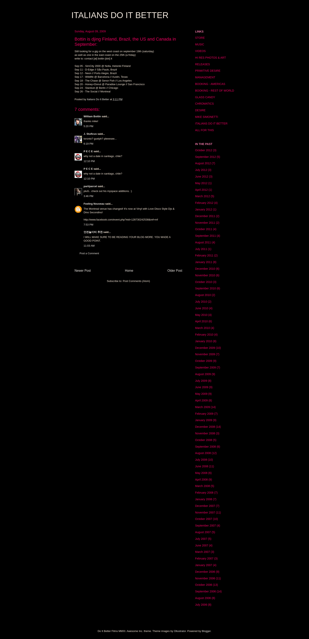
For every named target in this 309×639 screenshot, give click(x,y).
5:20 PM (88, 126)
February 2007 (204, 558)
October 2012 (203, 150)
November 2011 (205, 222)
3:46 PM (88, 196)
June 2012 (201, 176)
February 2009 (204, 413)
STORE (200, 37)
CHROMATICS (204, 103)
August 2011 (203, 242)
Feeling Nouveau (94, 203)
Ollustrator (180, 631)
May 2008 (201, 473)
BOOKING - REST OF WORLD (214, 90)
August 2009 (203, 374)
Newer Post (83, 270)
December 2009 (205, 347)
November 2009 (205, 354)
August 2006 (203, 598)
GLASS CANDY (205, 97)
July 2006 (201, 604)
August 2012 (203, 163)
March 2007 (202, 551)
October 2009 (203, 360)
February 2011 (204, 255)
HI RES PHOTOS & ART (210, 57)
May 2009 (201, 393)
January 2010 (203, 341)
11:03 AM (89, 245)
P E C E (88, 151)
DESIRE (200, 110)
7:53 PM (88, 224)
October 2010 (203, 282)
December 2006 (205, 571)
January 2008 (203, 499)
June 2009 (201, 387)
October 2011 (203, 229)
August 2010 (203, 295)
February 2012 (204, 202)
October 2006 (203, 584)
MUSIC (199, 44)
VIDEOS (200, 51)
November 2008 (205, 433)
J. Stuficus (90, 133)
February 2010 (204, 334)
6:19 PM (88, 143)
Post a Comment (89, 253)
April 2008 (201, 479)
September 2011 (205, 235)
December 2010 (205, 268)
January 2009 (203, 420)
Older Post (174, 270)
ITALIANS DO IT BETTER (120, 15)
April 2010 (201, 321)
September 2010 (205, 288)
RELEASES (202, 64)
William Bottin (92, 116)
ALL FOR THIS (204, 130)
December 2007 (205, 505)
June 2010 (201, 308)
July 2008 (201, 459)
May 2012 (201, 183)
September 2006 (205, 591)
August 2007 (203, 532)
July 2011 (201, 249)
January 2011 (203, 262)
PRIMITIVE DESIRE (207, 70)
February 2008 (204, 492)
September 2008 (205, 446)
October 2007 (203, 519)
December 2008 (205, 426)
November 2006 (205, 578)
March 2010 (202, 328)
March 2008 (202, 486)
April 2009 (201, 400)
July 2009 (201, 380)
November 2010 (205, 275)
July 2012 (201, 169)
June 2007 (201, 545)
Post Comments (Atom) (136, 281)
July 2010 (201, 301)
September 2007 (205, 525)
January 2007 (203, 565)
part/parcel (90, 186)
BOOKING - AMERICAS (210, 84)
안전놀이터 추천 (93, 232)
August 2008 (203, 453)
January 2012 (203, 209)
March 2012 (202, 196)
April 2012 (201, 189)
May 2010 (201, 314)
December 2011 (205, 216)
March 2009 (202, 407)
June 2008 (201, 466)
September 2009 (205, 367)
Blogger (206, 631)
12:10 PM (89, 161)
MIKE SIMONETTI (206, 116)
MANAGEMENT (205, 77)
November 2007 (205, 512)
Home (129, 270)
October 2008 (203, 440)
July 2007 (201, 538)
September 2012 (205, 156)
